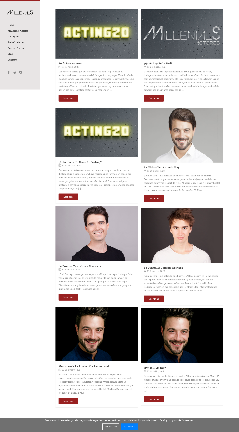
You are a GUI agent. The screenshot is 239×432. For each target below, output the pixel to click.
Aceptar (129, 426)
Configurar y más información (176, 420)
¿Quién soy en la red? (158, 63)
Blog (10, 53)
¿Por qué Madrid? (155, 367)
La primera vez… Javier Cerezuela (80, 266)
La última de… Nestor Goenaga (163, 267)
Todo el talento (15, 42)
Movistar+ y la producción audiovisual (84, 366)
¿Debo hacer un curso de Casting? (80, 162)
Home (11, 24)
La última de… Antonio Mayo (162, 167)
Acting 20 (13, 36)
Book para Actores (70, 63)
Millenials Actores (18, 30)
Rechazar (110, 426)
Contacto (12, 59)
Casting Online (16, 48)
